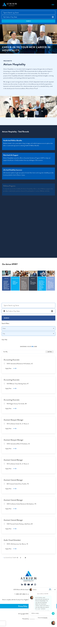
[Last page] (25, 557)
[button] (53, 17)
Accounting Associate (11, 359)
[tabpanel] (28, 108)
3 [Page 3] (6, 558)
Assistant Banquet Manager (13, 419)
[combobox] (28, 17)
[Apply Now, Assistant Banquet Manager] (11, 428)
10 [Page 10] (17, 558)
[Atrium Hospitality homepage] (9, 4)
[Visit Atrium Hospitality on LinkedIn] (22, 585)
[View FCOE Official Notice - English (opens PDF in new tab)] (53, 600)
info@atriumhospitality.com (35, 594)
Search (28, 21)
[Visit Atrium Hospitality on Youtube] (28, 585)
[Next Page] (20, 557)
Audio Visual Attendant (12, 540)
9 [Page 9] (15, 558)
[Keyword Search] (28, 305)
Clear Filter (4, 340)
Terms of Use (34, 606)
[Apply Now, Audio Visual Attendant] (11, 549)
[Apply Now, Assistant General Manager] (11, 468)
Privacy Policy (22, 606)
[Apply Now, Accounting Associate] (11, 368)
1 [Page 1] (3, 558)
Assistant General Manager (13, 460)
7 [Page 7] (12, 558)
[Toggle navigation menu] (53, 4)
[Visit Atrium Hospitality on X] (32, 585)
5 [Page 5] (9, 558)
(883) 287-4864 (20, 594)
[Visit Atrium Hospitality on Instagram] (35, 585)
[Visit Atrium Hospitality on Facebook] (25, 585)
